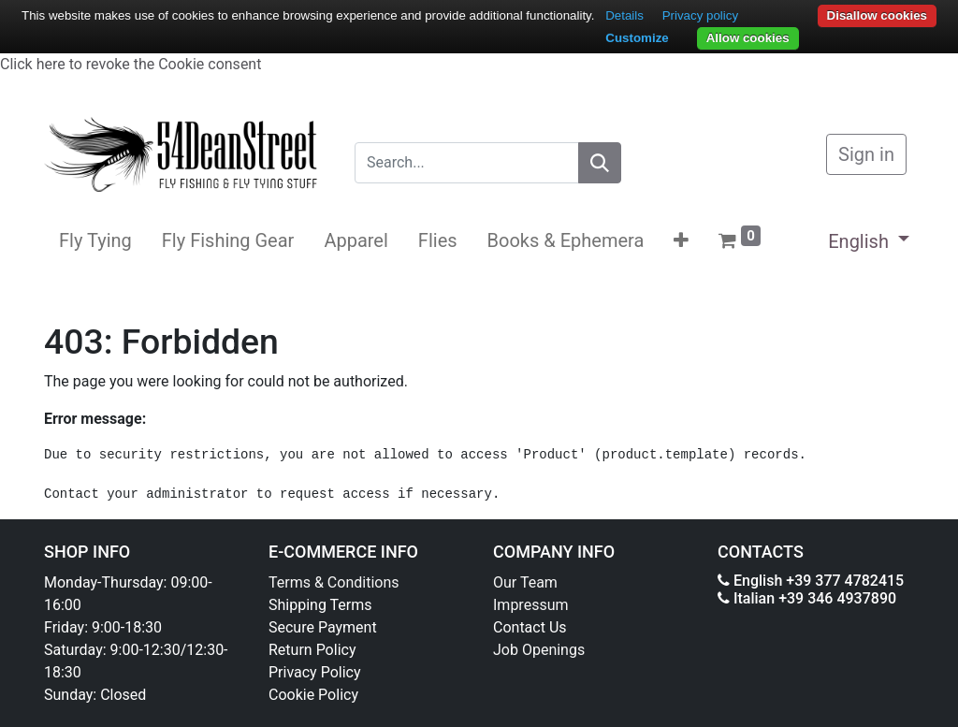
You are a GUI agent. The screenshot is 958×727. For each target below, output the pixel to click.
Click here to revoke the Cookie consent (130, 64)
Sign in (866, 154)
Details (624, 15)
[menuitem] (95, 240)
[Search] (599, 162)
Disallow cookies (877, 15)
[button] (681, 240)
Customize (636, 38)
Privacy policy (700, 15)
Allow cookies (748, 38)
